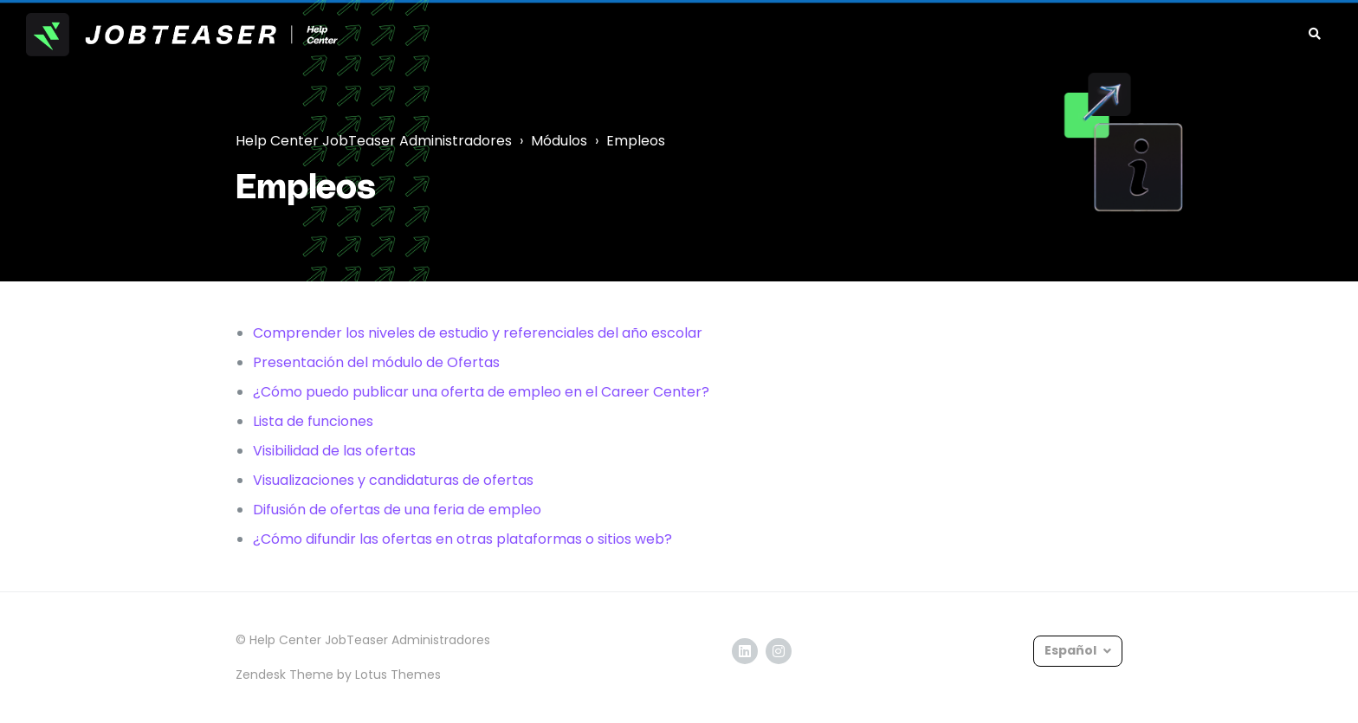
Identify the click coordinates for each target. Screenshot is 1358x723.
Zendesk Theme (284, 674)
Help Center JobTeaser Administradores (374, 141)
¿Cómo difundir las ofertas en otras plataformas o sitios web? (462, 539)
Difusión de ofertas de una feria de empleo (397, 510)
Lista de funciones (313, 421)
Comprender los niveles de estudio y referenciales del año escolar (477, 333)
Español (1071, 650)
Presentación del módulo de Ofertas (376, 362)
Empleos (635, 141)
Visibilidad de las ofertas (334, 451)
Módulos (559, 141)
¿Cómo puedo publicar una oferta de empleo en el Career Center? (481, 392)
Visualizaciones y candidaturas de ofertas (393, 480)
